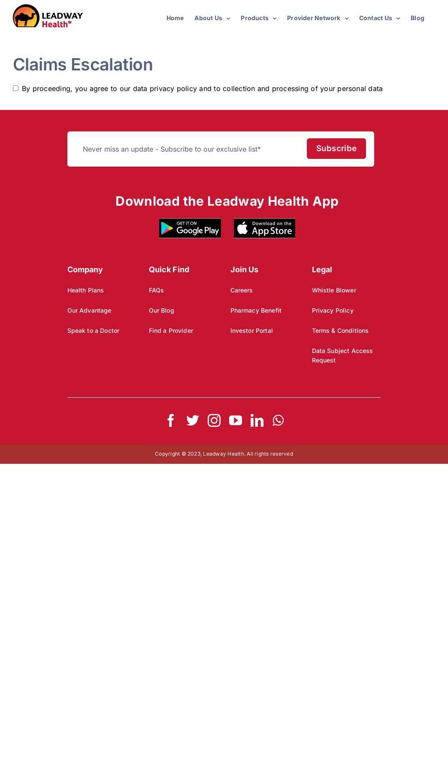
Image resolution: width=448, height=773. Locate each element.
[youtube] (235, 420)
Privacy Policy (333, 310)
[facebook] (170, 420)
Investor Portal (251, 330)
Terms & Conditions (340, 330)
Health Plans (85, 290)
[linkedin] (257, 420)
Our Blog (161, 310)
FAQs (156, 290)
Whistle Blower (334, 290)
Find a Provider (171, 330)
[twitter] (192, 420)
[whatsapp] (278, 420)
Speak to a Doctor (93, 330)
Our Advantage (89, 310)
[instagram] (214, 420)
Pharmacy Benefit (256, 310)
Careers (241, 290)
